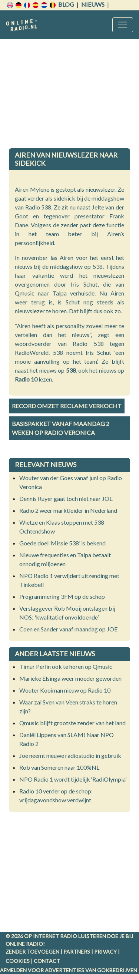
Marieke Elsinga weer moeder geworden (70, 678)
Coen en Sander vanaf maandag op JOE (68, 629)
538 (71, 370)
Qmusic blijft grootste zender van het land (72, 722)
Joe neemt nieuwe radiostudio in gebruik (70, 755)
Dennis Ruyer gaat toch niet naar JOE (66, 498)
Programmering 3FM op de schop (62, 596)
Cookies (18, 961)
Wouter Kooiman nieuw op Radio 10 (64, 690)
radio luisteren (83, 936)
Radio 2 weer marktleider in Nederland (68, 510)
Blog (66, 4)
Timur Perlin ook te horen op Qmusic (65, 666)
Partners (76, 951)
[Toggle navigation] (122, 24)
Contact (47, 961)
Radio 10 (26, 379)
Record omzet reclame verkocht (67, 405)
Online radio (24, 944)
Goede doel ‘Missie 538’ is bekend (62, 543)
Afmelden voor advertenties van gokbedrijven (68, 970)
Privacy (105, 951)
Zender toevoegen (32, 951)
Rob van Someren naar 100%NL (59, 767)
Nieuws (93, 4)
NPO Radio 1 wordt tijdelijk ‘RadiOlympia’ (72, 779)
